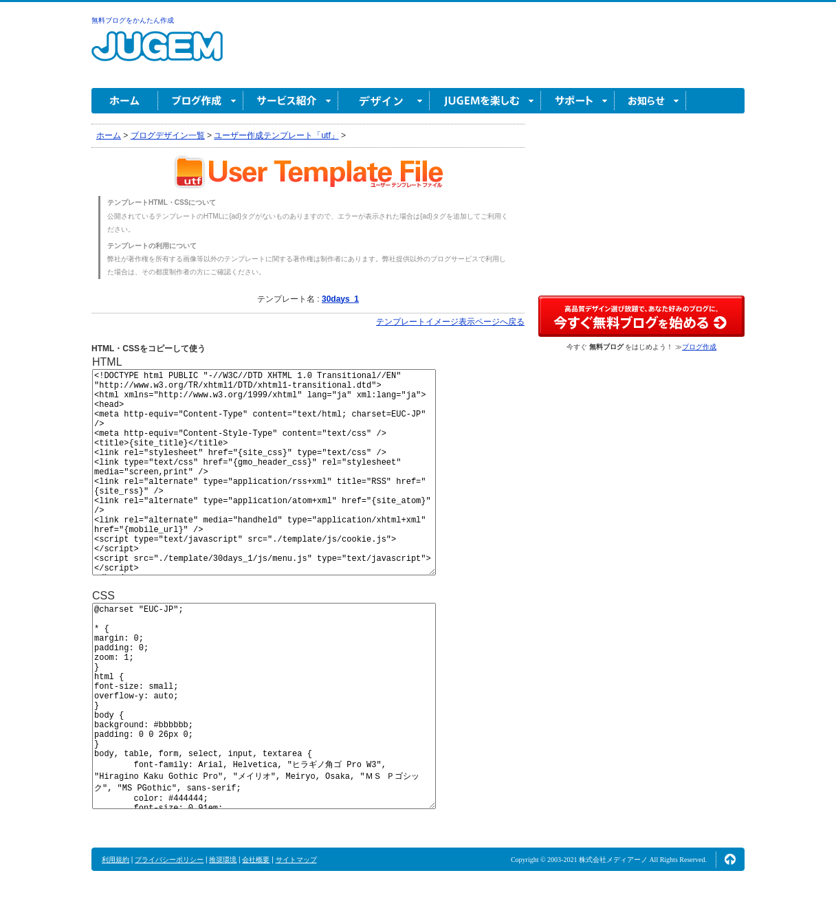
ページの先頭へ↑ (730, 859)
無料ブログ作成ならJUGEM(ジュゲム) (157, 54)
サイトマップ (296, 859)
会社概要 (256, 859)
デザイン (384, 100)
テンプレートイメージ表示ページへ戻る (450, 322)
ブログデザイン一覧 (168, 135)
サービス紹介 (290, 100)
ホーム (124, 100)
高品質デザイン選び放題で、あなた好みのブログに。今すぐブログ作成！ (641, 316)
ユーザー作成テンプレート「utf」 (276, 135)
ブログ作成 (200, 100)
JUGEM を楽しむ (485, 100)
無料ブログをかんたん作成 (132, 20)
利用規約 (115, 859)
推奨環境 (222, 859)
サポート (578, 100)
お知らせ (650, 100)
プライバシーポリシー (169, 859)
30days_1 (340, 299)
